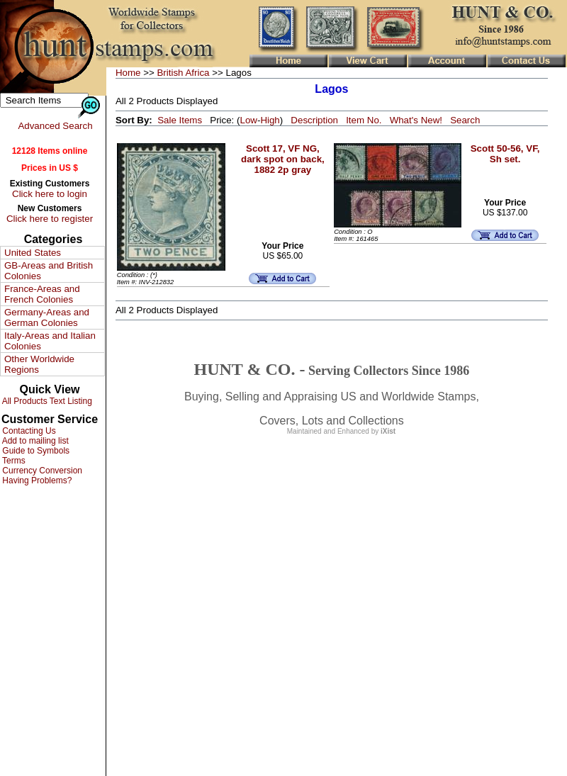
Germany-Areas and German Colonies (46, 317)
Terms (13, 461)
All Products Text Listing (46, 401)
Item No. (363, 120)
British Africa (183, 72)
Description (314, 120)
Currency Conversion (41, 471)
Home (128, 72)
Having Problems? (36, 480)
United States (32, 252)
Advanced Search (55, 125)
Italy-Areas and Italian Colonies (50, 341)
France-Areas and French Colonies (42, 294)
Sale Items (179, 120)
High (269, 120)
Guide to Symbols (34, 451)
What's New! (416, 120)
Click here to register (49, 218)
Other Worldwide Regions (39, 364)
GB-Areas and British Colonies (48, 270)
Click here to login (49, 194)
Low (248, 120)
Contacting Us (28, 431)
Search (465, 120)
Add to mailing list (34, 441)
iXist (388, 431)
